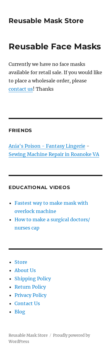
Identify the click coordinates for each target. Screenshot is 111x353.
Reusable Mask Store (46, 21)
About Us (25, 270)
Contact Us (27, 303)
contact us (21, 89)
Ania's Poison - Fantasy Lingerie (47, 146)
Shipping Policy (33, 279)
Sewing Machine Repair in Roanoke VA (54, 154)
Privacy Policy (30, 295)
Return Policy (30, 287)
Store (21, 262)
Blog (20, 312)
